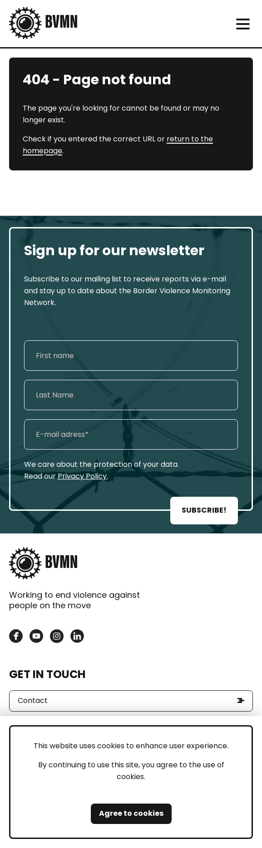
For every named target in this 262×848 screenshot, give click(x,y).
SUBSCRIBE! (204, 510)
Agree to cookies (131, 813)
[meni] (242, 24)
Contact (33, 700)
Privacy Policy (82, 476)
